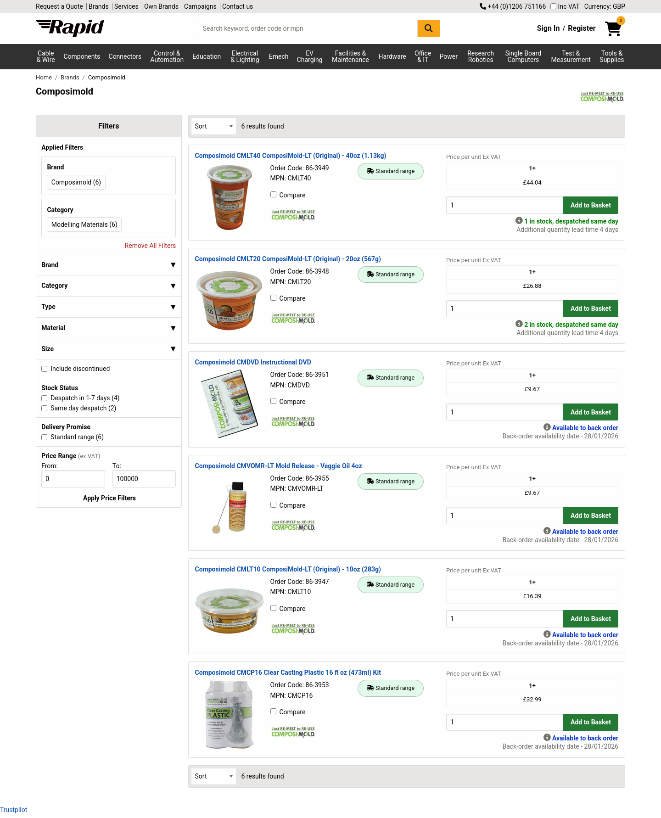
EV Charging (310, 56)
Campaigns (200, 6)
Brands (99, 6)
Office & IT (423, 56)
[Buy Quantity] (504, 204)
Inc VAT (565, 6)
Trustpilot (13, 809)
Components (81, 56)
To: (120, 466)
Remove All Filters (150, 245)
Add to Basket (591, 205)
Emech (279, 56)
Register (581, 28)
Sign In (548, 28)
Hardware (392, 56)
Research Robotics (480, 56)
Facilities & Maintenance (350, 56)
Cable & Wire (46, 56)
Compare (288, 195)
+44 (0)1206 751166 (513, 6)
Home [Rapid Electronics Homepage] (44, 77)
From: (53, 466)
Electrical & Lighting (244, 56)
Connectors (125, 56)
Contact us (237, 6)
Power (449, 56)
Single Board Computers (523, 56)
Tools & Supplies (611, 56)
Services (126, 6)
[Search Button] (429, 28)
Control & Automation (167, 56)
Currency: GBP (604, 6)
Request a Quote (59, 6)
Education (206, 56)
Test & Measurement (571, 56)
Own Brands (161, 6)
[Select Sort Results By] (214, 126)
